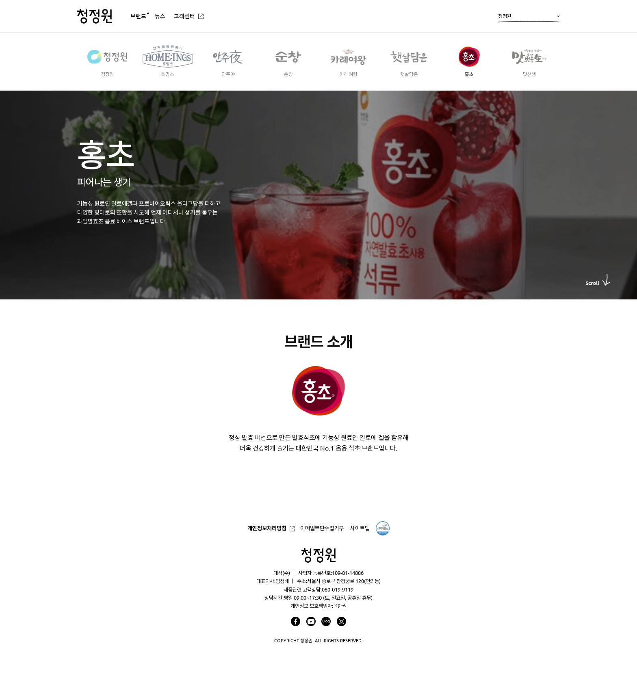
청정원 (529, 17)
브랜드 (138, 16)
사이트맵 (360, 528)
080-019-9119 (337, 589)
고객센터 (184, 16)
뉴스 (160, 16)
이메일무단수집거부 (322, 528)
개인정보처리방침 (266, 528)
